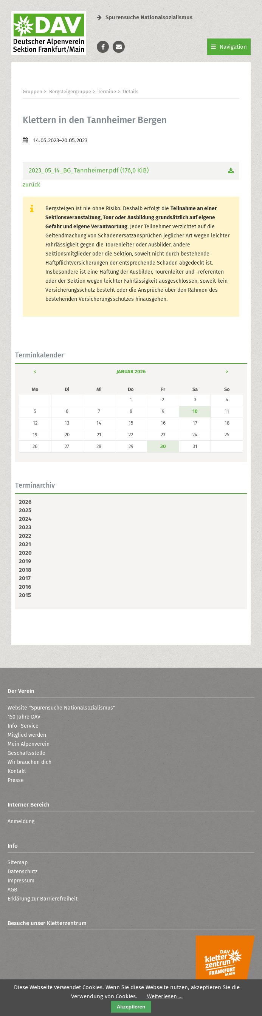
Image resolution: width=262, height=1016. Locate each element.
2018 (25, 569)
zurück (31, 184)
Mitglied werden (27, 735)
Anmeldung (21, 821)
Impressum (21, 880)
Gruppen (32, 91)
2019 (25, 561)
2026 (25, 502)
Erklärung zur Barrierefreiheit (43, 899)
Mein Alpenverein (29, 744)
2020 (25, 553)
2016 (25, 586)
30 (163, 446)
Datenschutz (22, 871)
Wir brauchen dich (29, 762)
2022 (25, 536)
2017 (25, 578)
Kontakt (17, 771)
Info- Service (23, 726)
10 (195, 411)
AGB (12, 890)
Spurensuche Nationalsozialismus (144, 17)
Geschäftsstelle (26, 753)
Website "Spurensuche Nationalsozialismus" (61, 708)
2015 (25, 595)
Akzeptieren (131, 1007)
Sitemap (18, 862)
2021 (25, 544)
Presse (16, 780)
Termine (107, 91)
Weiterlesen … (165, 996)
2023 (25, 527)
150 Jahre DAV (24, 717)
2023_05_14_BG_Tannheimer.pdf (89, 170)
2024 (25, 519)
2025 (25, 510)
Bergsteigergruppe (70, 91)
